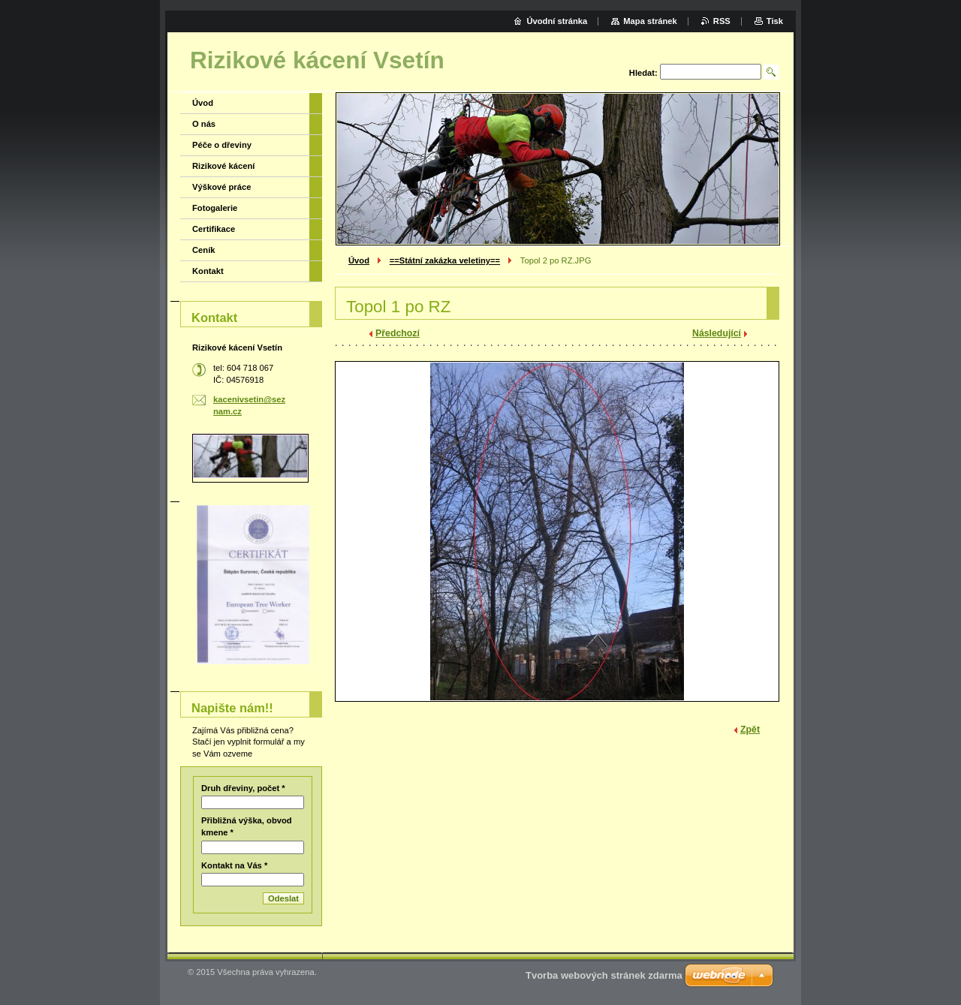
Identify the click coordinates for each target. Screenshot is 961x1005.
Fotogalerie (214, 207)
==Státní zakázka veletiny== (445, 260)
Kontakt (208, 270)
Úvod (358, 260)
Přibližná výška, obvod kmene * (246, 826)
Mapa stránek (650, 21)
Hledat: (643, 72)
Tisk (775, 21)
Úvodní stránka (556, 21)
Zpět (750, 729)
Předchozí (397, 333)
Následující (716, 333)
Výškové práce (221, 186)
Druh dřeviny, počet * (243, 788)
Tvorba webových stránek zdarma (604, 975)
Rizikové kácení (223, 165)
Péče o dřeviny (222, 144)
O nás (203, 123)
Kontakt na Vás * (234, 865)
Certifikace (213, 228)
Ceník (203, 249)
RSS (722, 21)
